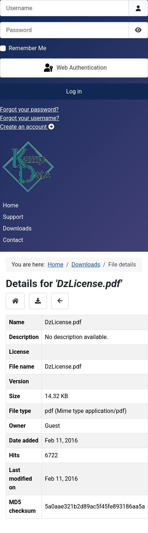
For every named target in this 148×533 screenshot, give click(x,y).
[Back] (60, 301)
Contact (13, 240)
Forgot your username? (29, 118)
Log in (74, 91)
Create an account (27, 126)
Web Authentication (74, 68)
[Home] (15, 301)
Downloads (17, 228)
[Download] (38, 301)
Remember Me (27, 48)
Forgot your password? (29, 109)
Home (10, 205)
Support (13, 216)
